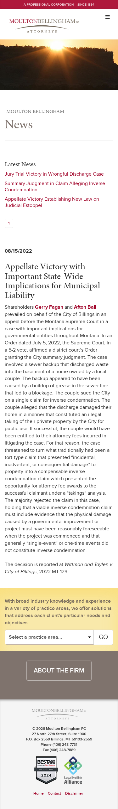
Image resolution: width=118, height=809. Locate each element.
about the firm (59, 670)
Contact (54, 793)
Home (38, 793)
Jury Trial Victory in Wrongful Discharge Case (54, 174)
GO (103, 637)
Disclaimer (74, 793)
